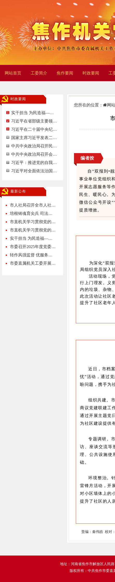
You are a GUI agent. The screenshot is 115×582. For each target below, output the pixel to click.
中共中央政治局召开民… (34, 146)
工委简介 (39, 73)
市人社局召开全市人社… (33, 205)
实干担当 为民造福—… (32, 113)
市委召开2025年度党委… (33, 246)
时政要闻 (91, 73)
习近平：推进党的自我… (34, 162)
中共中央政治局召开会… (34, 154)
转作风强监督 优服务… (31, 255)
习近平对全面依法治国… (34, 171)
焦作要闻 (65, 73)
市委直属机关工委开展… (33, 263)
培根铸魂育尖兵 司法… (31, 213)
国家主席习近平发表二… (34, 137)
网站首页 (13, 73)
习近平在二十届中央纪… (34, 129)
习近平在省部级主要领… (34, 121)
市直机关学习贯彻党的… (33, 222)
